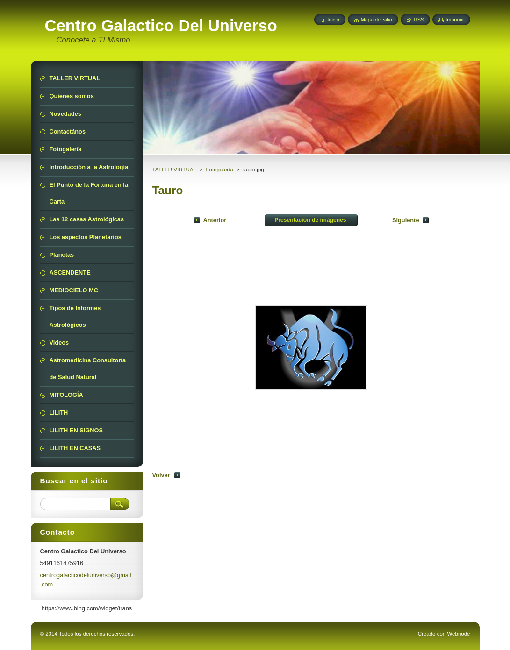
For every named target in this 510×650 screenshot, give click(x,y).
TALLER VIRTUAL (174, 169)
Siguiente (405, 220)
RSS (419, 19)
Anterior (215, 220)
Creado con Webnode (444, 633)
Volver (161, 475)
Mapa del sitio (376, 19)
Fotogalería (219, 169)
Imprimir (454, 19)
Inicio (333, 19)
